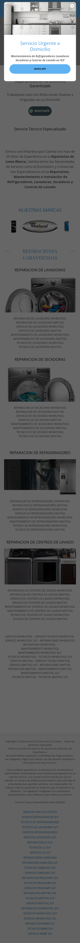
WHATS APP (40, 68)
